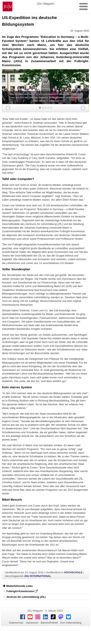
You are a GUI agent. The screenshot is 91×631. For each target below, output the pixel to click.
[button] (8, 108)
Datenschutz (16, 622)
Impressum (32, 622)
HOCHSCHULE (73, 572)
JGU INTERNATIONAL (37, 576)
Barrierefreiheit (49, 622)
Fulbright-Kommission (20, 591)
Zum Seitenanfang (70, 622)
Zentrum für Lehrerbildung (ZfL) (26, 596)
